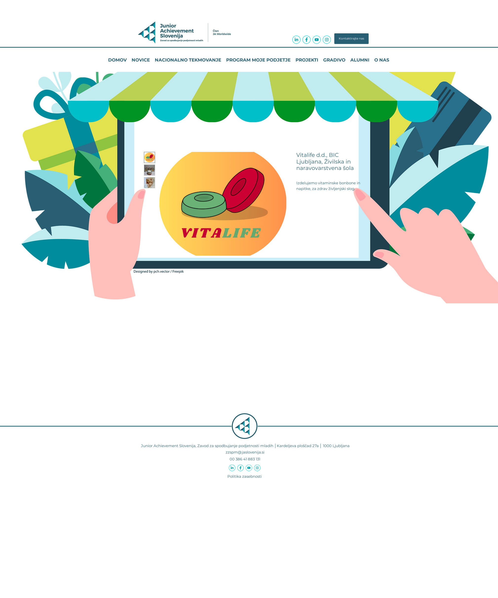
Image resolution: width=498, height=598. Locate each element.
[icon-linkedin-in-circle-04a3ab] (296, 40)
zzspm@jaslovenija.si (245, 452)
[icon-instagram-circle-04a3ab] (327, 40)
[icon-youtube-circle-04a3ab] (317, 40)
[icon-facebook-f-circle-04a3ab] (306, 40)
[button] (351, 38)
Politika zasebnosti (244, 476)
